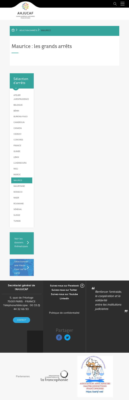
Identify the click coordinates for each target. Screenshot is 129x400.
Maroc (17, 174)
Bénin (16, 111)
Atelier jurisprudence (21, 97)
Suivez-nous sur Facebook (64, 285)
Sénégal (18, 209)
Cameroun (19, 122)
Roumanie (19, 203)
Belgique (18, 105)
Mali (16, 169)
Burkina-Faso (21, 116)
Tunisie (17, 221)
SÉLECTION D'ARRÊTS (28, 30)
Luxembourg (20, 163)
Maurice (18, 180)
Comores (18, 140)
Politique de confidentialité (64, 312)
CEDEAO (17, 134)
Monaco (18, 192)
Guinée (17, 151)
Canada (18, 128)
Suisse (17, 215)
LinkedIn (64, 298)
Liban (16, 157)
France (17, 145)
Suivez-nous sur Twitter (64, 290)
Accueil (15, 30)
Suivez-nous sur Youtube (64, 294)
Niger (16, 198)
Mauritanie (19, 186)
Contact (21, 320)
